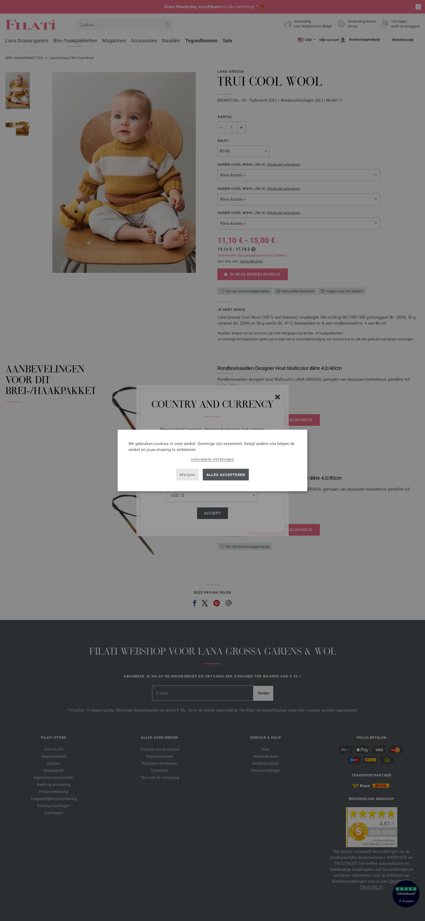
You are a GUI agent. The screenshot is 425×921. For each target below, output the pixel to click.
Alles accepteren (226, 474)
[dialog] (212, 460)
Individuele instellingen (212, 459)
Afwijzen (187, 474)
